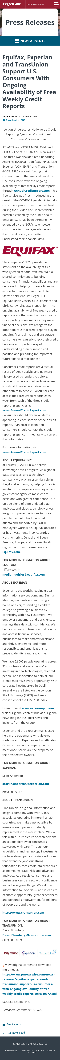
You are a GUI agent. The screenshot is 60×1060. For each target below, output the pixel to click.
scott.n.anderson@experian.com (25, 784)
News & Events (30, 40)
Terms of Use (27, 1051)
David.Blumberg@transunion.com (26, 935)
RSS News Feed (16, 1032)
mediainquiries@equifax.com (23, 574)
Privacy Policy (11, 1051)
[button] (56, 4)
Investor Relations (35, 4)
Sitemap (51, 1051)
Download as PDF (13, 120)
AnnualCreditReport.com (32, 191)
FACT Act (40, 1051)
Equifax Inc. (24, 1043)
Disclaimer (31, 1053)
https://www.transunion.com (23, 912)
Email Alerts (14, 1024)
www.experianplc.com (38, 708)
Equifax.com (11, 552)
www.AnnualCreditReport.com (24, 410)
